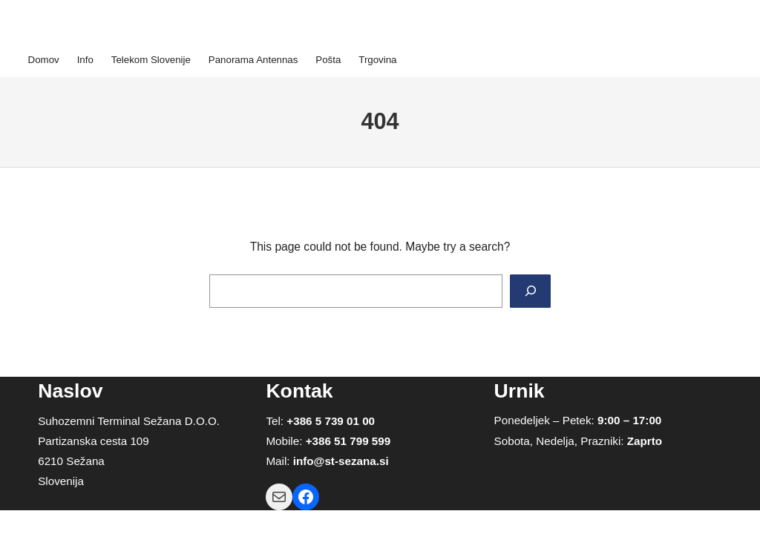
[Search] (530, 291)
